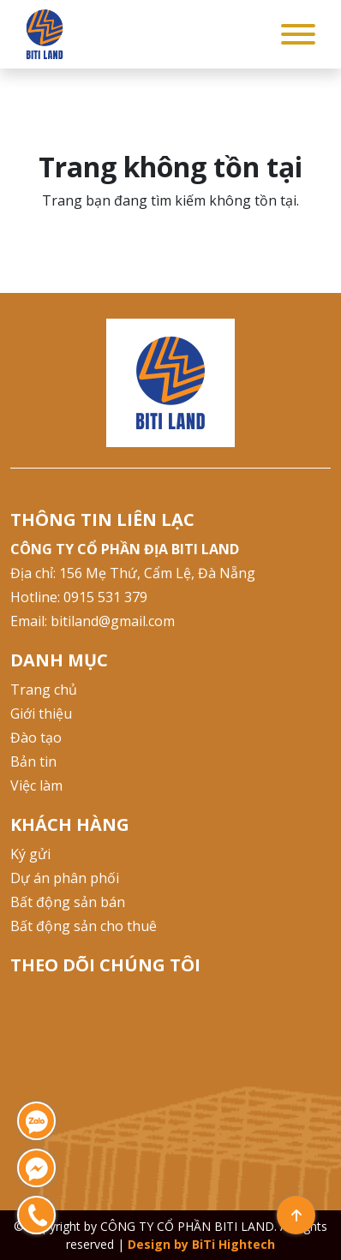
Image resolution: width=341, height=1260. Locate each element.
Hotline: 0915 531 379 (78, 597)
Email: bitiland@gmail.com (92, 621)
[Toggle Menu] (298, 34)
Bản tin (33, 761)
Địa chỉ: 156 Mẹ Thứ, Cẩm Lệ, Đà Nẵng (132, 573)
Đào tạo (36, 737)
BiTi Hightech (233, 1244)
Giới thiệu (41, 713)
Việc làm (36, 785)
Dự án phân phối (64, 878)
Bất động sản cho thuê (83, 926)
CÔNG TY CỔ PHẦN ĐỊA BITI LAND (124, 549)
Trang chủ (43, 689)
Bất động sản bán (67, 902)
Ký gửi (30, 854)
